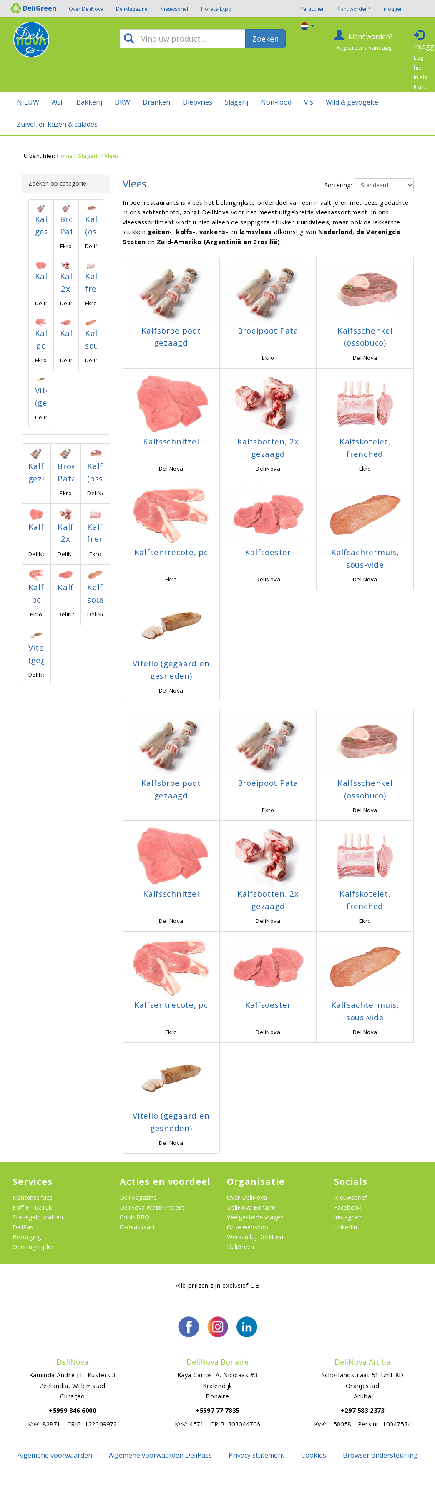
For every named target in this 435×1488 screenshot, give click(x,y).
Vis (308, 102)
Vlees (112, 156)
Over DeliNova (86, 8)
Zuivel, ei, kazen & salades (57, 124)
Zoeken (265, 39)
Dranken (156, 102)
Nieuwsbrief (174, 8)
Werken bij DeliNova (255, 1236)
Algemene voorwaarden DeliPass (160, 1455)
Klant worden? (353, 8)
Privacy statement (256, 1455)
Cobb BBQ (134, 1217)
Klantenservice (33, 1197)
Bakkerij (89, 102)
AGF (58, 102)
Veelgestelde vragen (255, 1217)
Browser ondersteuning (380, 1455)
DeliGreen (240, 1246)
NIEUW (28, 102)
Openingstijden (34, 1246)
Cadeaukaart (137, 1227)
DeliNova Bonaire (251, 1207)
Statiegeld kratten (38, 1217)
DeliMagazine (132, 8)
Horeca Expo (216, 8)
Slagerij (236, 102)
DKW (122, 102)
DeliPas (23, 1227)
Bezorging (27, 1236)
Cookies (313, 1455)
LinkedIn (345, 1227)
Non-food (276, 102)
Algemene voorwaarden (55, 1455)
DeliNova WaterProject (152, 1207)
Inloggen (392, 8)
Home (65, 156)
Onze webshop (247, 1227)
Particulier (312, 8)
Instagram (348, 1217)
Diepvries (197, 102)
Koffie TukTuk (32, 1207)
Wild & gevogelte (352, 102)
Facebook (347, 1207)
